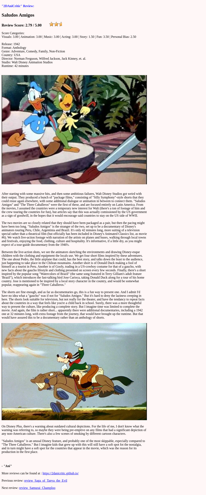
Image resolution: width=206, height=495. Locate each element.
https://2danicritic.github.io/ (61, 473)
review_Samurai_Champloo (37, 488)
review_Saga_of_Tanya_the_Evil (45, 480)
